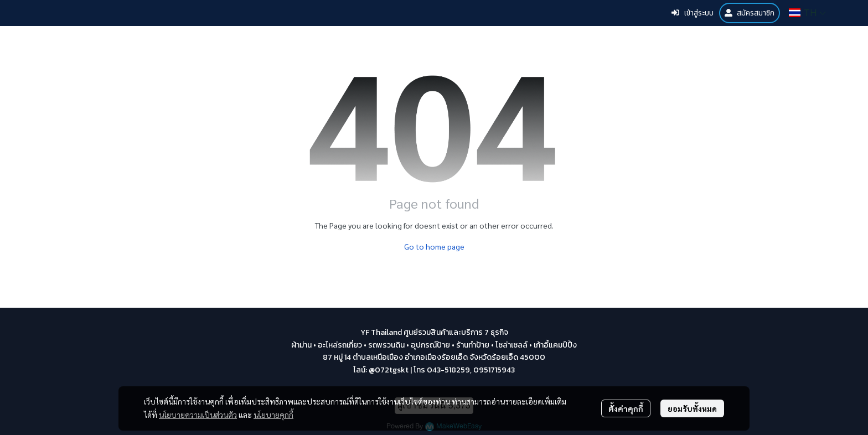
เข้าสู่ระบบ (692, 13)
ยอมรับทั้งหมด (692, 408)
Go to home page (434, 246)
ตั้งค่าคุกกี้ (625, 408)
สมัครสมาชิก (749, 13)
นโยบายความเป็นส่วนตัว (198, 415)
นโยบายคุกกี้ (273, 415)
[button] (807, 12)
